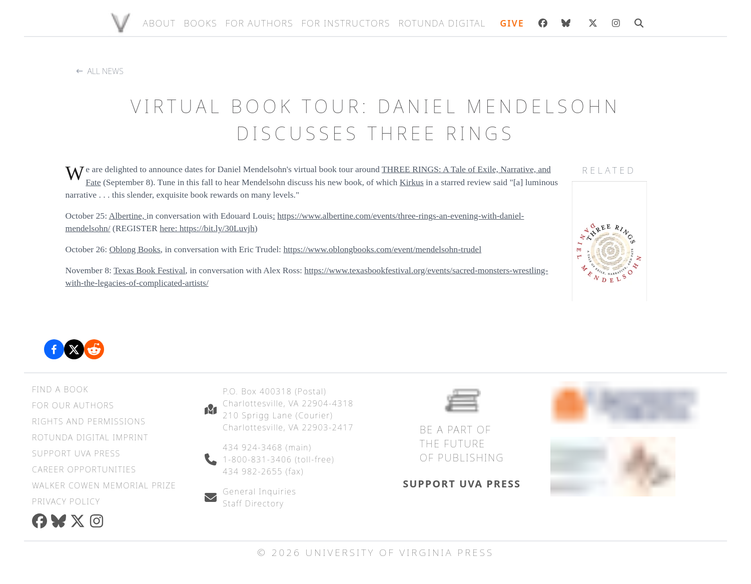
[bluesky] (567, 23)
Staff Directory (253, 503)
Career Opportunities (84, 469)
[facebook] (41, 520)
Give (512, 23)
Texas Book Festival (149, 270)
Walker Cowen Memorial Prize (104, 485)
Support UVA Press (76, 453)
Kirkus (412, 182)
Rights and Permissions (89, 421)
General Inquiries (259, 491)
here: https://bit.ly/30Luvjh (207, 228)
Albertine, (127, 216)
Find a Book (60, 389)
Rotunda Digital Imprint (90, 437)
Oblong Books (134, 249)
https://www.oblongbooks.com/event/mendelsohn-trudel (382, 249)
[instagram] (98, 520)
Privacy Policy (66, 501)
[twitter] (79, 520)
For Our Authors (73, 405)
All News (106, 71)
